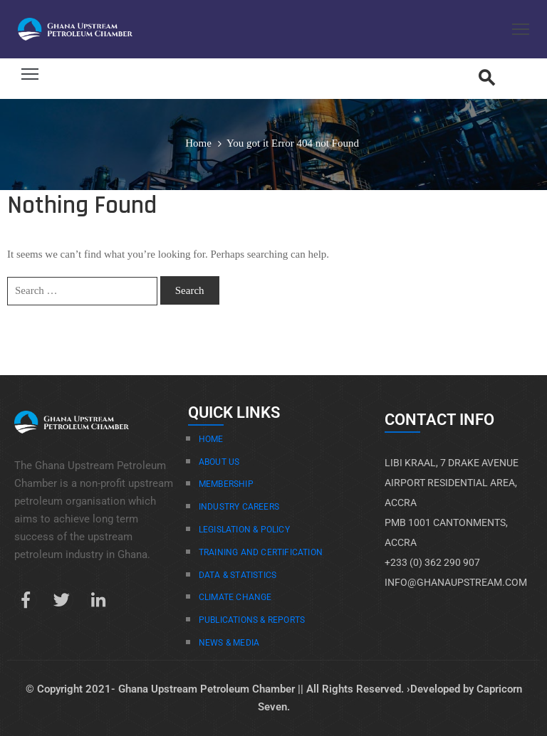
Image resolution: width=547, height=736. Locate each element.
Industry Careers (239, 507)
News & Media (229, 643)
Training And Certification (261, 552)
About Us (219, 462)
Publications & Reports (252, 620)
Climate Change (235, 597)
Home (198, 143)
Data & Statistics (237, 575)
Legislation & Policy (244, 530)
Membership (226, 484)
